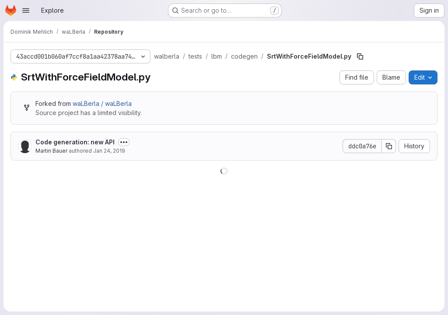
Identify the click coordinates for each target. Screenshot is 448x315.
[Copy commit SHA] (389, 146)
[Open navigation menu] (26, 11)
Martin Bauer (51, 150)
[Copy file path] (360, 56)
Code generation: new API (75, 142)
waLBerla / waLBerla (102, 103)
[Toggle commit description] (124, 142)
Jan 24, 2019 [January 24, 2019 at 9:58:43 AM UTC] (109, 150)
